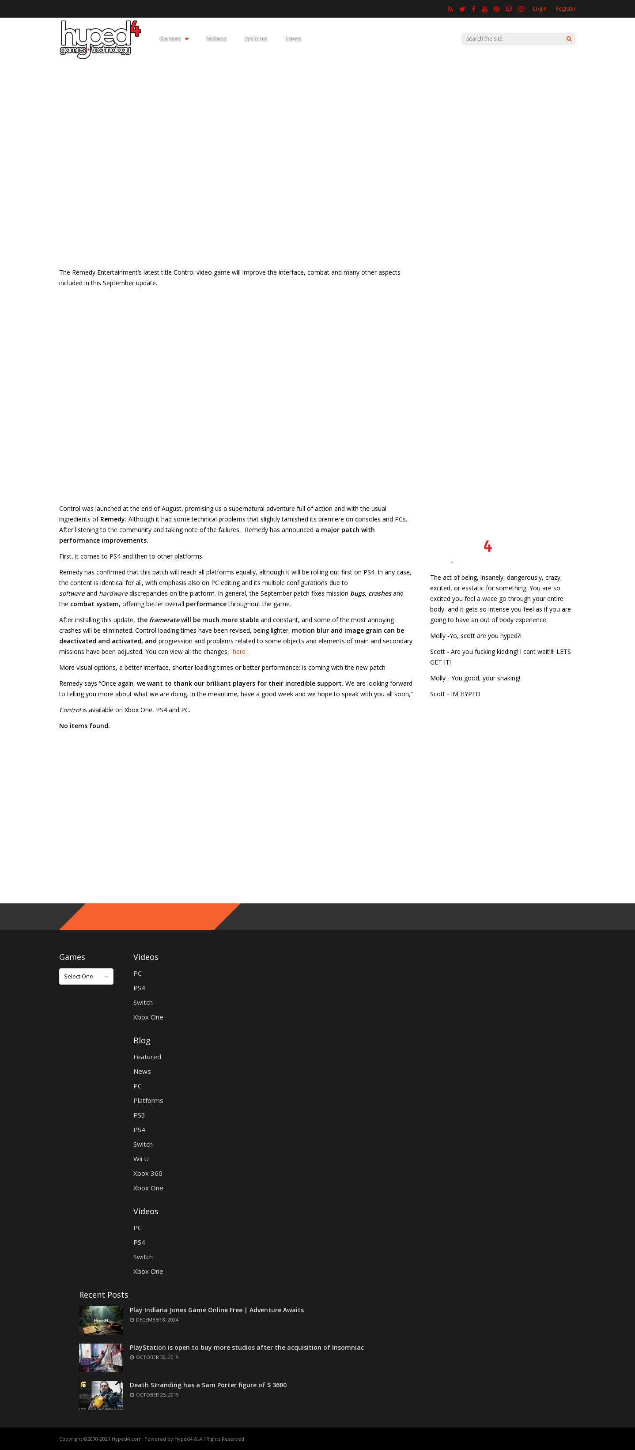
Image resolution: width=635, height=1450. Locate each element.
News (293, 38)
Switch (143, 1002)
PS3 (139, 1114)
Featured (147, 1056)
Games (174, 38)
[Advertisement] (317, 187)
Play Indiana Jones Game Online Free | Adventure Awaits (217, 1310)
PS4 (139, 987)
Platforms (148, 1100)
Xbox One (148, 1016)
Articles (255, 38)
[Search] (569, 38)
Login (540, 8)
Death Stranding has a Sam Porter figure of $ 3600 (208, 1385)
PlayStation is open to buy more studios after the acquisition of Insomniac (247, 1347)
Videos (216, 38)
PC (137, 973)
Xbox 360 (148, 1173)
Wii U (141, 1158)
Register (566, 8)
